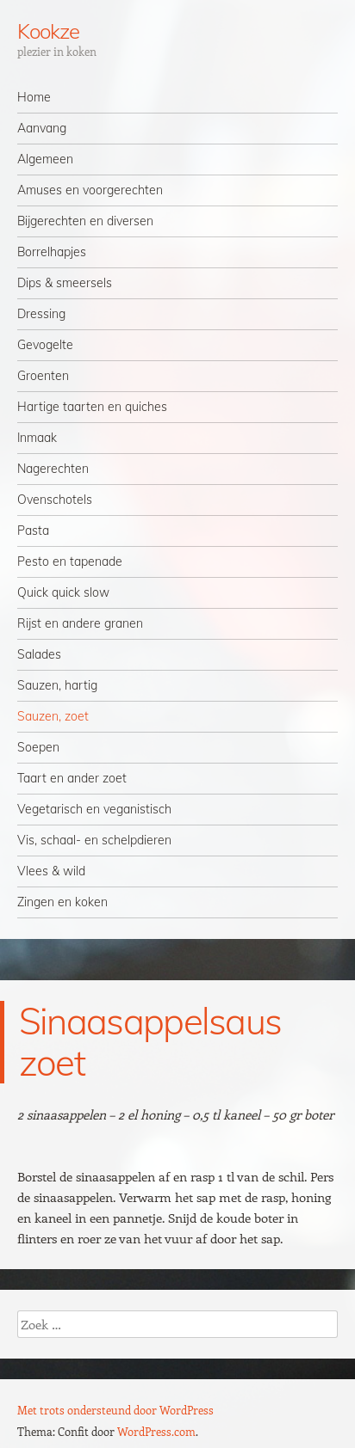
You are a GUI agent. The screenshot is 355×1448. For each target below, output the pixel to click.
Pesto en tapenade (69, 561)
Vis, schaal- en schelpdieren (94, 840)
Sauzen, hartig (57, 685)
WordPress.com (156, 1431)
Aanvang (41, 128)
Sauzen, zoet (53, 716)
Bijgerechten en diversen (85, 221)
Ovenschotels (54, 499)
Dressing (41, 314)
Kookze (48, 31)
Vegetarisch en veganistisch (94, 809)
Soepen (38, 747)
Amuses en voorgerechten (90, 190)
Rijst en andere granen (80, 623)
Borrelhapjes (51, 252)
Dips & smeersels (64, 283)
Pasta (33, 530)
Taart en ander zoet (72, 778)
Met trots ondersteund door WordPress (115, 1409)
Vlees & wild (51, 871)
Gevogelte (45, 345)
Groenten (43, 375)
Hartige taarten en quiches (92, 406)
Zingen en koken (62, 902)
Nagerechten (53, 468)
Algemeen (45, 159)
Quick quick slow (63, 592)
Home (34, 97)
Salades (39, 654)
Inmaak (37, 437)
